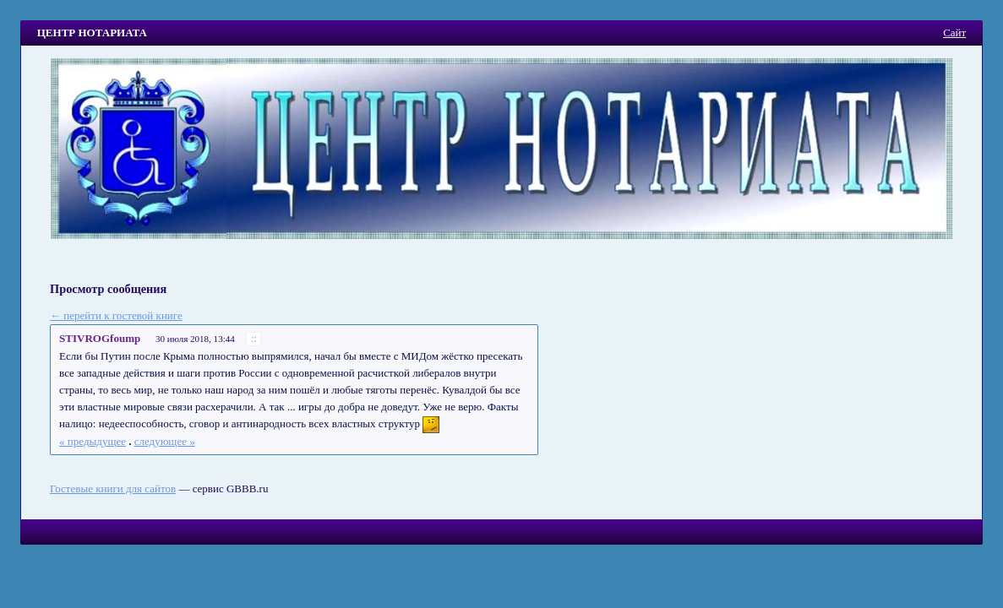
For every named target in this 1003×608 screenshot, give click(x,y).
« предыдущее (92, 441)
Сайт (954, 32)
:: (254, 339)
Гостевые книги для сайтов (113, 488)
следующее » (164, 441)
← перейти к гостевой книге (116, 315)
